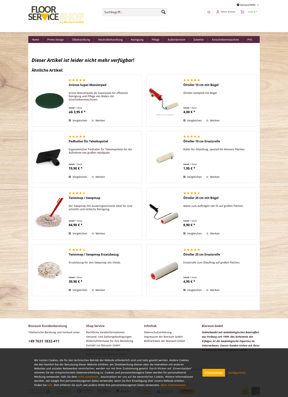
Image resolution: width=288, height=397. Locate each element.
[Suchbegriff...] (134, 12)
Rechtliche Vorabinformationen (105, 332)
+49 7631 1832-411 (44, 341)
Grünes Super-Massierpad (87, 85)
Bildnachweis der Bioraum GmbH (164, 341)
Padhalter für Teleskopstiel (88, 141)
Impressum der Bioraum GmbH (163, 336)
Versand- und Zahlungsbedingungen (109, 336)
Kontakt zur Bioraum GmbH (103, 345)
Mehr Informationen (173, 385)
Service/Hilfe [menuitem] (246, 5)
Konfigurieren (237, 372)
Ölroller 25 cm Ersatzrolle (201, 254)
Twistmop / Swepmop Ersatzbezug (94, 254)
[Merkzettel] (209, 12)
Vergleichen (78, 120)
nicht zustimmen (88, 376)
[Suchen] (163, 12)
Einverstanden (214, 372)
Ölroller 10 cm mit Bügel (201, 85)
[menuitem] (134, 12)
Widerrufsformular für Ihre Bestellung (109, 341)
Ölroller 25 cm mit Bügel (201, 198)
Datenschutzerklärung (158, 332)
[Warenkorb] (249, 12)
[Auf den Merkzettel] (98, 120)
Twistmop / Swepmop (84, 198)
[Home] (35, 40)
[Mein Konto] (225, 12)
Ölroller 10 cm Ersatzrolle (201, 141)
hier (49, 385)
